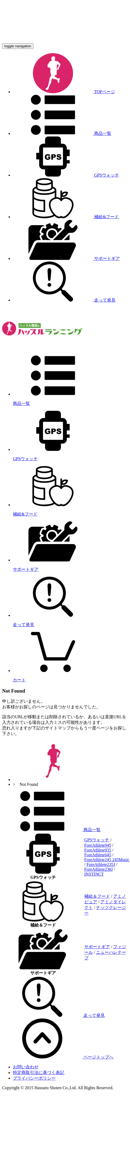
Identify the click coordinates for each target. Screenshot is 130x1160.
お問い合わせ (26, 1067)
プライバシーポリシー (34, 1078)
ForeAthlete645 (97, 855)
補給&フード (66, 216)
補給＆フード (97, 896)
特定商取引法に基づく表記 (38, 1072)
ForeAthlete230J (98, 869)
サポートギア (66, 258)
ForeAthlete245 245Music (106, 859)
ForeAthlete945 (97, 845)
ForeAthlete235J (100, 864)
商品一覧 (62, 133)
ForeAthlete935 (97, 850)
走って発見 (64, 300)
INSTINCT (94, 874)
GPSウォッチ (66, 175)
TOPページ (64, 91)
